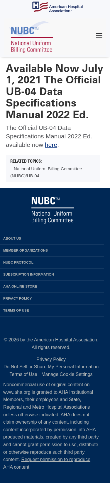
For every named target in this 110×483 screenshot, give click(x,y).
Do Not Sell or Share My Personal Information (51, 366)
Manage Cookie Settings (66, 374)
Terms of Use (23, 374)
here (51, 144)
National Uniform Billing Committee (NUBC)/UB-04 (46, 172)
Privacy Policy (51, 359)
